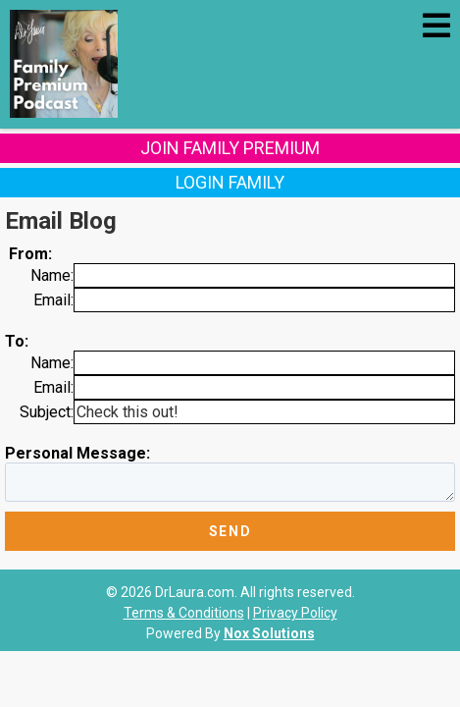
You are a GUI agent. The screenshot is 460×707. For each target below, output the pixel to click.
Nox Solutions (269, 633)
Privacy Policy (295, 613)
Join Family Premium (230, 147)
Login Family (230, 182)
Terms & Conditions (184, 613)
